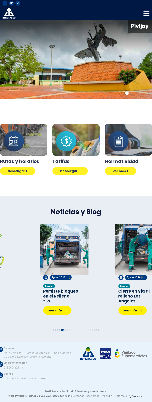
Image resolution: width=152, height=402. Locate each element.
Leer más (58, 310)
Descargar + (18, 186)
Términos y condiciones (90, 391)
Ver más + (121, 186)
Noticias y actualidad (59, 391)
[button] (11, 58)
